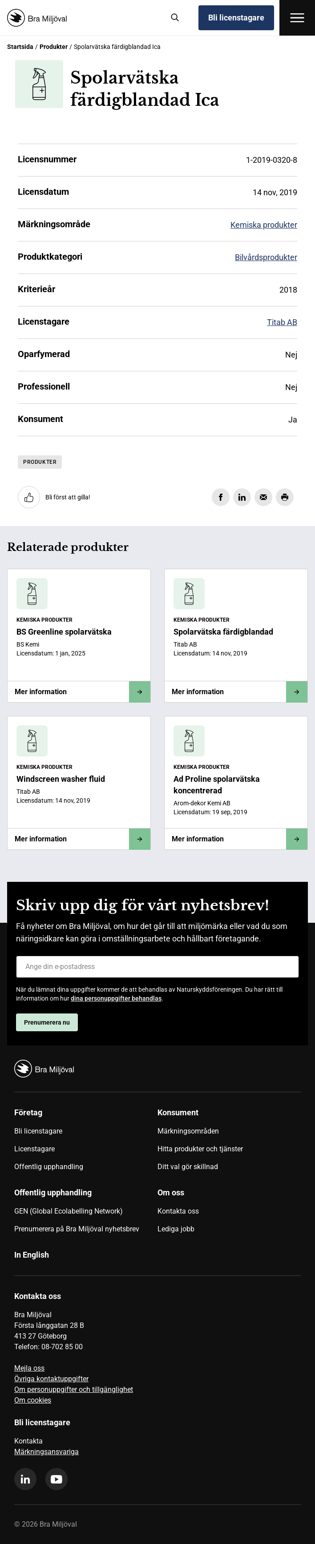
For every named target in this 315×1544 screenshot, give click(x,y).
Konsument (178, 1112)
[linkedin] (25, 1479)
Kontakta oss (178, 1211)
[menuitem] (86, 1142)
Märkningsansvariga (46, 1452)
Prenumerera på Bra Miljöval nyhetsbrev (76, 1229)
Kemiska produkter (263, 224)
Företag (28, 1112)
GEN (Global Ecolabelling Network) (68, 1211)
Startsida (20, 46)
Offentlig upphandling (48, 1166)
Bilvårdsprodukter (266, 257)
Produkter (54, 46)
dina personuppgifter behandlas (116, 998)
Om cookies (32, 1400)
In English (31, 1254)
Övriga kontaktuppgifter (51, 1379)
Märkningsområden (188, 1131)
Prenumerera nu (47, 1022)
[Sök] (175, 18)
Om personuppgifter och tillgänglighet (73, 1389)
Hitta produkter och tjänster (200, 1149)
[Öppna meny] (297, 18)
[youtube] (56, 1479)
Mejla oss (29, 1368)
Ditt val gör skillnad (188, 1166)
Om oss (171, 1192)
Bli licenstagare (236, 17)
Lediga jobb (176, 1229)
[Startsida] (82, 18)
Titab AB (282, 322)
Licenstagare (34, 1149)
